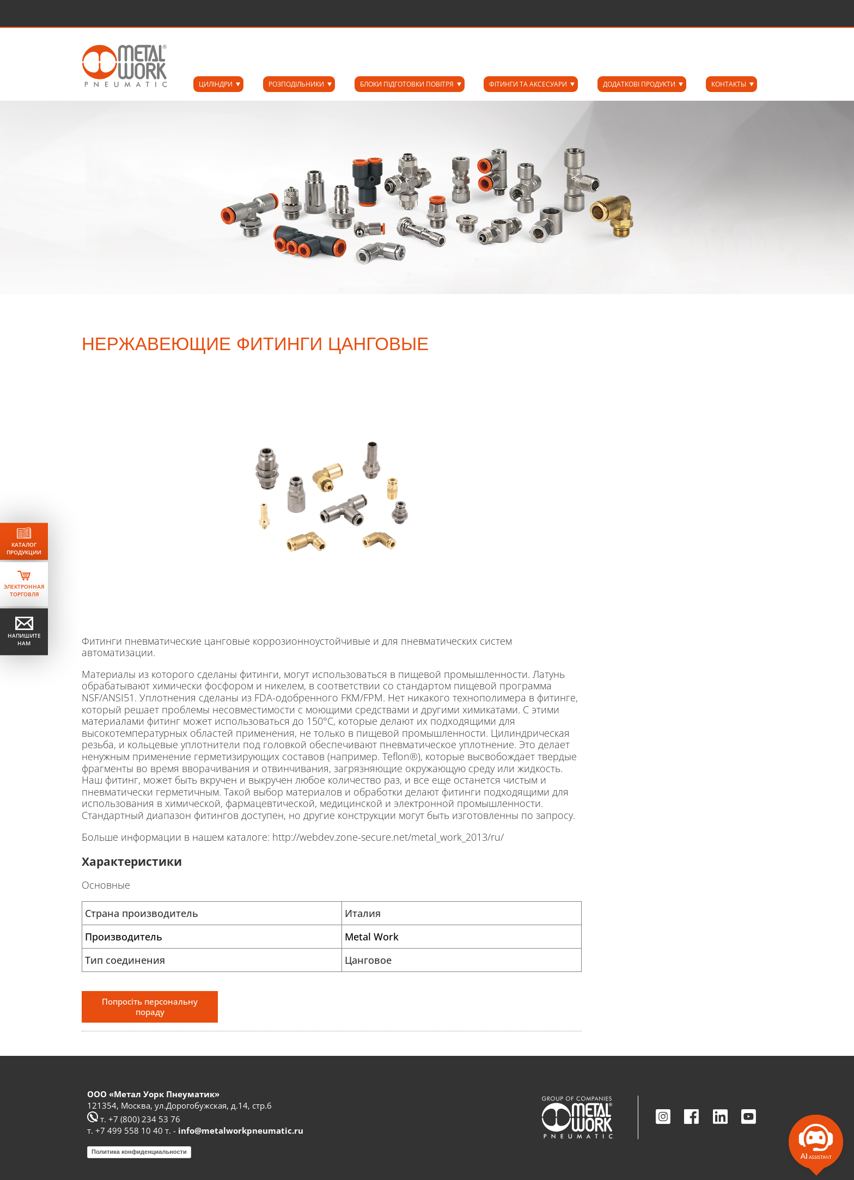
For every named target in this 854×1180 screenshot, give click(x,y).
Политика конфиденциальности (139, 1151)
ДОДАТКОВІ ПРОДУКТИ (639, 84)
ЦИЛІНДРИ (216, 84)
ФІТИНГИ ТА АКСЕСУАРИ (528, 84)
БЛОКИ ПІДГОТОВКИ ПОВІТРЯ (407, 84)
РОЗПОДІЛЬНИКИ (296, 84)
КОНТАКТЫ (728, 84)
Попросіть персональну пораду (150, 1006)
